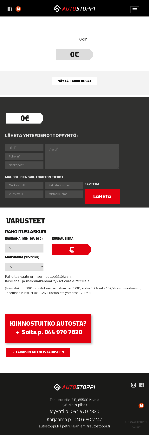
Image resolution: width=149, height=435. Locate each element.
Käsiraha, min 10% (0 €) (23, 238)
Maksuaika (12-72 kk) (22, 257)
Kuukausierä (62, 238)
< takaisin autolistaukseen (38, 352)
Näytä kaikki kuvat (74, 80)
